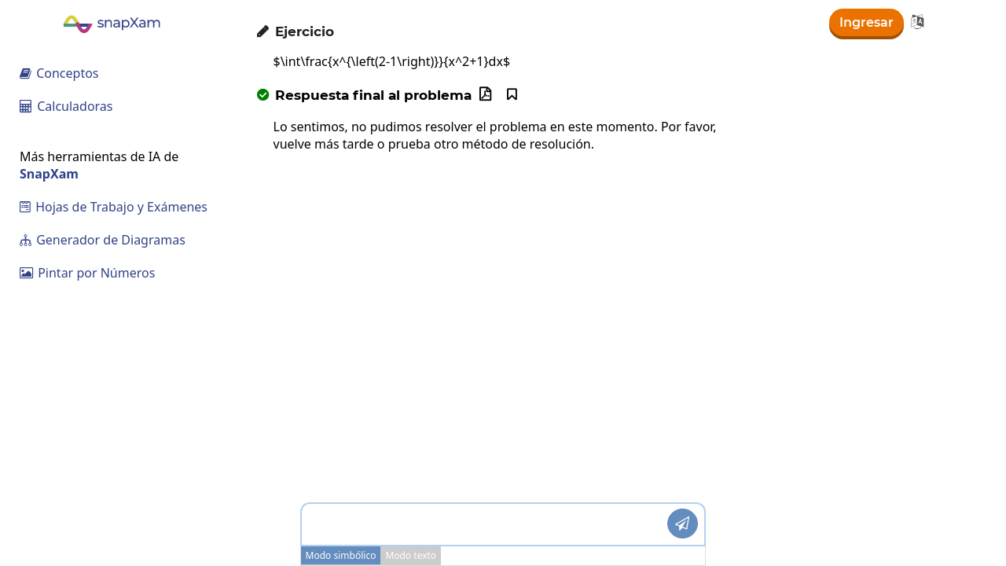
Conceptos (59, 73)
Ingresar (866, 22)
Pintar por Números (87, 272)
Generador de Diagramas (102, 239)
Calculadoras (66, 106)
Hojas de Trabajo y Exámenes (113, 206)
